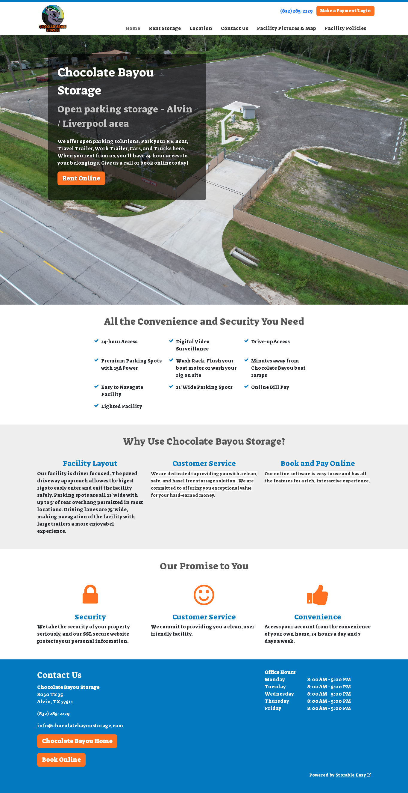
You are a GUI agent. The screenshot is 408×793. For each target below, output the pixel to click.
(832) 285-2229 (296, 11)
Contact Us (234, 28)
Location (200, 28)
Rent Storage (165, 28)
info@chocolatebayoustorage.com (80, 726)
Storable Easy (353, 775)
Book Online (61, 760)
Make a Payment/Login (345, 10)
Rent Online (81, 178)
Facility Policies (345, 28)
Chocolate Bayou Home (77, 741)
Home (132, 28)
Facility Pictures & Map (286, 28)
